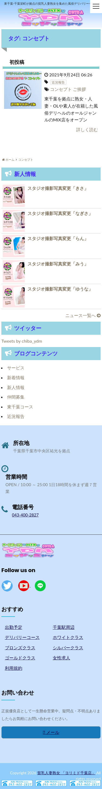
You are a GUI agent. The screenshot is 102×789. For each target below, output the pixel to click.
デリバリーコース (22, 637)
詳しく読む (87, 129)
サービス (15, 367)
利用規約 (13, 668)
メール (51, 732)
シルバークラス (68, 647)
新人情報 (15, 387)
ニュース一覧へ (83, 315)
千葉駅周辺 (64, 627)
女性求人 (61, 657)
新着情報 (15, 377)
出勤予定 (13, 627)
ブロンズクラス (20, 647)
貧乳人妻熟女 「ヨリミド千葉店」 (66, 772)
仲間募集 (15, 396)
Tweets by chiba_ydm (21, 340)
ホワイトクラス (68, 637)
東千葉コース (20, 406)
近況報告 (15, 416)
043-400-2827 (25, 514)
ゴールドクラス (20, 657)
